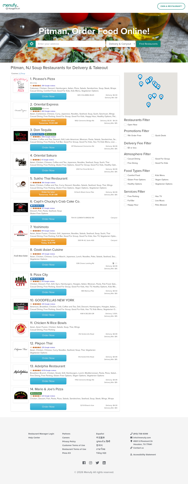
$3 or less (132, 148)
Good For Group (162, 159)
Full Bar (131, 200)
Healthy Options (135, 184)
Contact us (137, 448)
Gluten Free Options (137, 179)
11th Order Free (134, 135)
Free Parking (133, 196)
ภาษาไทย (100, 449)
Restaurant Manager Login (41, 433)
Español (100, 433)
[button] (140, 77)
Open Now (132, 124)
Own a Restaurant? (171, 6)
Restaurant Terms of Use (74, 449)
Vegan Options (161, 179)
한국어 (99, 445)
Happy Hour (133, 205)
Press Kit (66, 453)
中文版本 (100, 437)
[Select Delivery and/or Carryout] (121, 44)
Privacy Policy (69, 441)
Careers (66, 437)
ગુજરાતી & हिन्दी (103, 441)
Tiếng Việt (101, 453)
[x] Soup (22, 74)
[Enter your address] (70, 44)
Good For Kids (161, 163)
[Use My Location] (32, 44)
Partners (66, 433)
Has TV (158, 196)
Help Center (34, 437)
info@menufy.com (140, 437)
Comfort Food (134, 175)
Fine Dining (133, 163)
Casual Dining (134, 159)
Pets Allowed (161, 205)
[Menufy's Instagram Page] (90, 462)
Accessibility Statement (143, 454)
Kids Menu (160, 175)
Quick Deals (160, 135)
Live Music (160, 200)
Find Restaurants (148, 43)
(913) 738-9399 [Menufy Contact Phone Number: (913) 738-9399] (139, 433)
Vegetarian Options (163, 184)
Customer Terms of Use (73, 445)
